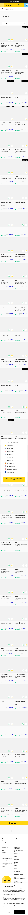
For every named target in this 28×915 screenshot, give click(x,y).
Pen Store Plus (5, 856)
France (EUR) (9, 460)
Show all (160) (17, 871)
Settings (8, 912)
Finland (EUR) (9, 454)
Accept (19, 912)
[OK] (14, 9)
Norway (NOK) (9, 448)
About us (4, 852)
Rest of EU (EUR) (9, 472)
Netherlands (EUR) (10, 466)
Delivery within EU (14, 1)
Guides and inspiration (7, 858)
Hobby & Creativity (18, 850)
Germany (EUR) (9, 463)
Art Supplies (17, 848)
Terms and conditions (7, 863)
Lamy (15, 865)
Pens (15, 851)
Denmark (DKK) (9, 451)
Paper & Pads (17, 853)
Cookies (4, 867)
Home (2, 12)
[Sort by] (14, 23)
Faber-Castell (17, 867)
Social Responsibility (6, 860)
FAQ (3, 850)
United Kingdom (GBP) (11, 469)
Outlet (15, 856)
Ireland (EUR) (9, 457)
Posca (15, 868)
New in (15, 858)
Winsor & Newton (18, 870)
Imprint (3, 866)
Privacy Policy (5, 864)
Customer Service (6, 849)
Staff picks (16, 859)
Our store (4, 853)
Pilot (15, 863)
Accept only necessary (8, 906)
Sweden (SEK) (9, 445)
